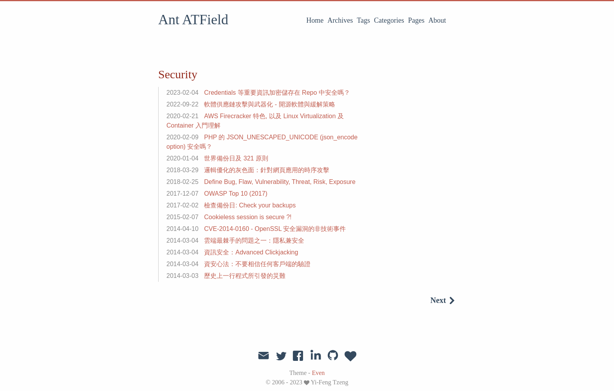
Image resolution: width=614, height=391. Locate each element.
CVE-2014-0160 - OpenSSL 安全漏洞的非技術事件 (275, 228)
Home (314, 20)
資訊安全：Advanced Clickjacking (251, 252)
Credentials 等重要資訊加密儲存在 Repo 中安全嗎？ (277, 92)
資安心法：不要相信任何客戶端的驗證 (257, 264)
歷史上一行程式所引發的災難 (244, 275)
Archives (340, 20)
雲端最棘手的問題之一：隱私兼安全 (254, 240)
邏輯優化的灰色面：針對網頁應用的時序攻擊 (266, 170)
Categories (389, 20)
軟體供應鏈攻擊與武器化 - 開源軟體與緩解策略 (269, 104)
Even (318, 372)
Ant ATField (193, 19)
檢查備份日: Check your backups (250, 205)
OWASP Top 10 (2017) (235, 193)
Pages (416, 20)
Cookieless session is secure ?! (247, 217)
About (437, 20)
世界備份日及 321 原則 (236, 158)
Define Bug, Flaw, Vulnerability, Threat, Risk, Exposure (280, 181)
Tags (363, 20)
